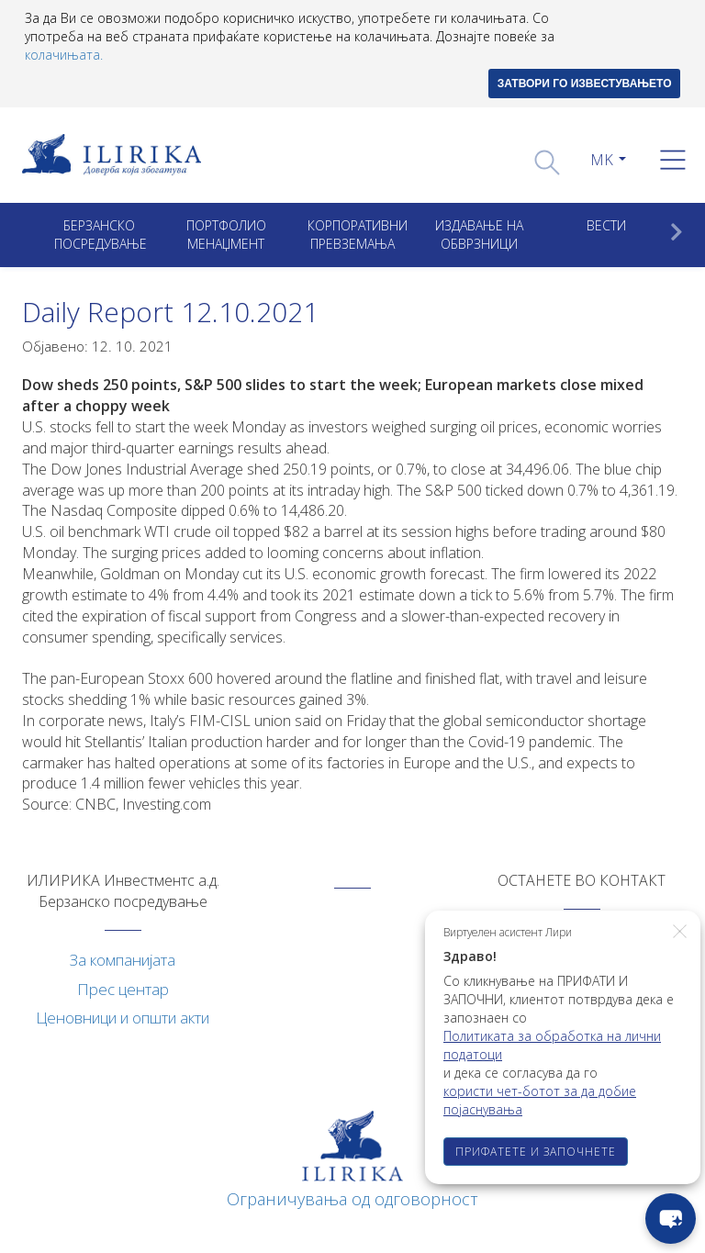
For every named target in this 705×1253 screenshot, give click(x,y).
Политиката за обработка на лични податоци (552, 1045)
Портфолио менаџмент (226, 234)
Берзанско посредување (100, 234)
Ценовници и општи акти (122, 1017)
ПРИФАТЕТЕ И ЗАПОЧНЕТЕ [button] (535, 1151)
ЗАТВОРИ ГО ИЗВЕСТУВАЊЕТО (585, 83)
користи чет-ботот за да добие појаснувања (539, 1100)
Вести (606, 225)
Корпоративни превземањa (358, 234)
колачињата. (64, 54)
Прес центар (123, 989)
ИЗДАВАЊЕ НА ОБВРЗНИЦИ (479, 234)
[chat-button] (670, 1218)
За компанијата (122, 959)
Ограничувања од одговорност (352, 1199)
